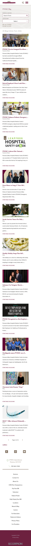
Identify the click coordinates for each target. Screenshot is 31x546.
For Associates (15, 513)
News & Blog (15, 506)
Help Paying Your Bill (15, 499)
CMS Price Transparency (15, 485)
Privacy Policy (15, 520)
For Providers (15, 524)
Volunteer (15, 492)
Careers (15, 510)
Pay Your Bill (15, 488)
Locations (15, 503)
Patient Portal (15, 496)
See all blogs (7, 24)
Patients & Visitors (15, 517)
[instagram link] (15, 451)
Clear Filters (7, 26)
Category (6, 18)
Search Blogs (7, 12)
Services (15, 474)
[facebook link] (6, 451)
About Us (15, 481)
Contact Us (15, 478)
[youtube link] (24, 451)
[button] (26, 2)
